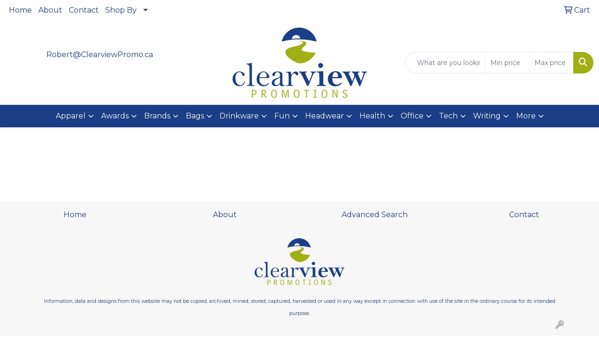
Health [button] (372, 115)
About (50, 10)
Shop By (121, 10)
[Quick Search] (445, 62)
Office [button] (412, 115)
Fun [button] (282, 115)
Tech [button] (448, 115)
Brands (157, 115)
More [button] (526, 115)
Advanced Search (375, 214)
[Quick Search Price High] (551, 62)
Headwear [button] (324, 115)
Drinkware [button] (239, 115)
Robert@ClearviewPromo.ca (99, 54)
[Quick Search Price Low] (507, 62)
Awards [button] (115, 115)
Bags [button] (195, 115)
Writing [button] (487, 115)
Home (20, 10)
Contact (84, 10)
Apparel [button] (71, 115)
